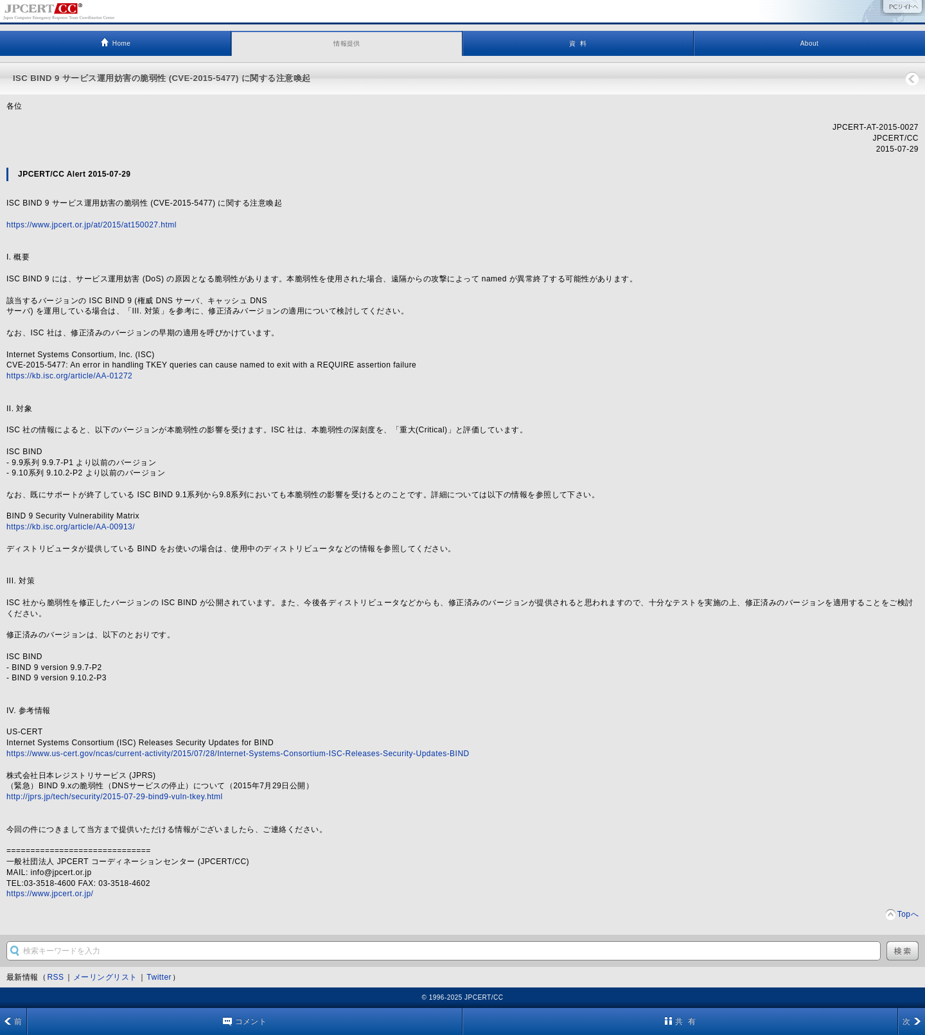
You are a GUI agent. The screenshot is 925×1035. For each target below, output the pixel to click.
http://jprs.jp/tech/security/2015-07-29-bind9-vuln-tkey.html (114, 796)
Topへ (908, 914)
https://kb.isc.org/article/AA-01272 (69, 375)
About (809, 43)
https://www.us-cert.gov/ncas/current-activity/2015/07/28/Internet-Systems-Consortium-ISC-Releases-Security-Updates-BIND (238, 753)
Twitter (159, 977)
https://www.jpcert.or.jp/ (49, 893)
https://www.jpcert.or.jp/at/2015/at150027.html (91, 224)
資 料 (577, 43)
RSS (55, 977)
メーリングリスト (105, 977)
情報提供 (346, 43)
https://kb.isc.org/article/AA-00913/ (70, 526)
